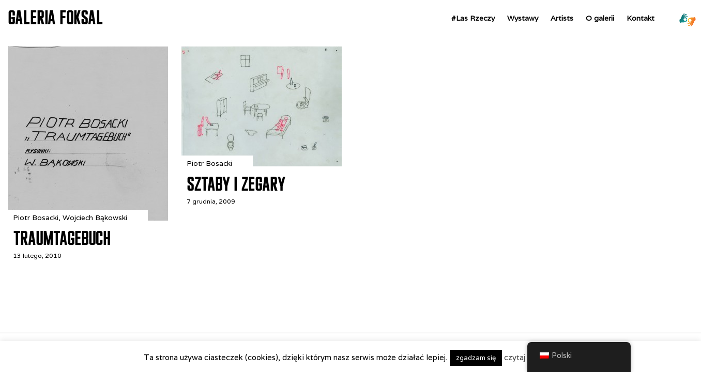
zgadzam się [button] (476, 357)
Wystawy (522, 18)
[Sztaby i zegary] (261, 163)
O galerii (600, 18)
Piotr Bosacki (35, 217)
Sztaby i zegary (236, 184)
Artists (562, 18)
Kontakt (640, 18)
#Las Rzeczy (473, 18)
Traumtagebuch (61, 238)
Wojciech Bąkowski (95, 217)
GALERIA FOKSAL (55, 17)
